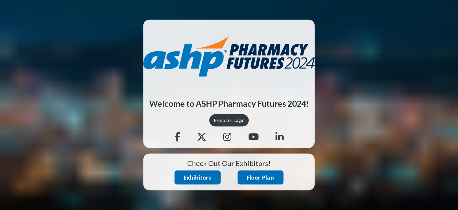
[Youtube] (253, 137)
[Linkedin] (279, 137)
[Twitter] (201, 137)
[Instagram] (227, 137)
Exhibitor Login (229, 120)
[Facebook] (177, 137)
